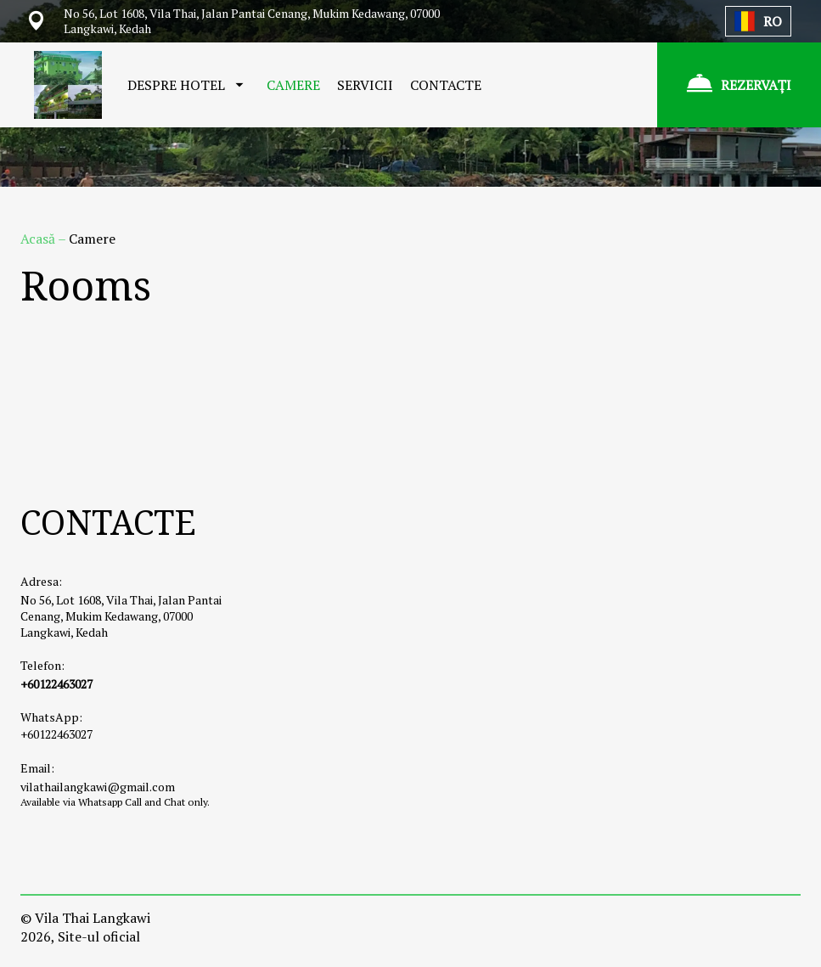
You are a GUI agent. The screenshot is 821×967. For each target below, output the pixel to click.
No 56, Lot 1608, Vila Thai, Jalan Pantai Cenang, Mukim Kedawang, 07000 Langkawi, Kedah (121, 616)
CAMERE (293, 85)
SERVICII (365, 85)
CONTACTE (445, 85)
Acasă (39, 238)
